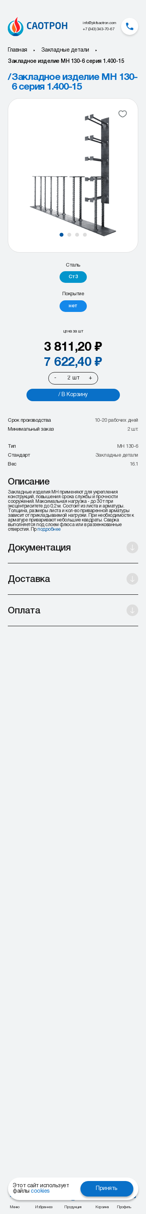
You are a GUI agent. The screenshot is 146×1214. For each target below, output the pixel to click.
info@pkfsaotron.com (99, 23)
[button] (61, 235)
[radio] (73, 277)
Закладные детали (65, 50)
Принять (107, 1188)
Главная (17, 50)
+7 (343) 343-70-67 (98, 29)
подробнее (49, 529)
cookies (40, 1191)
